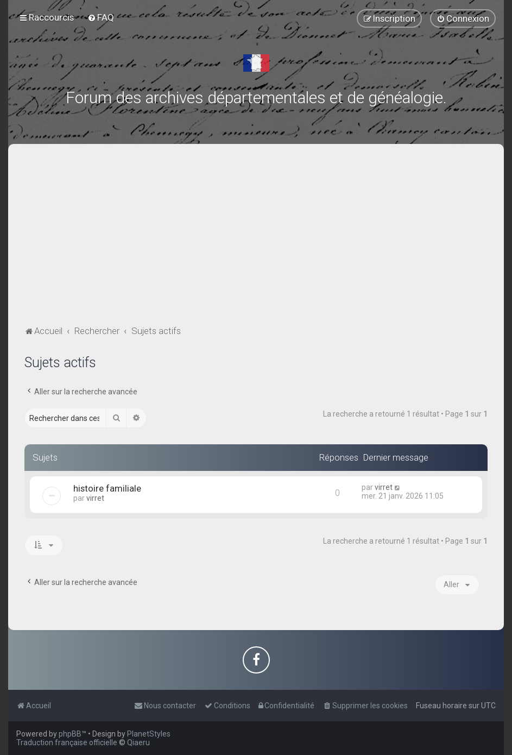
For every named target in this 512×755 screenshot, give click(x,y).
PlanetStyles (148, 733)
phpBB (70, 733)
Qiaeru (138, 742)
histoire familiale (107, 488)
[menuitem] (101, 17)
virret (95, 498)
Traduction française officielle (66, 742)
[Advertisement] (256, 242)
